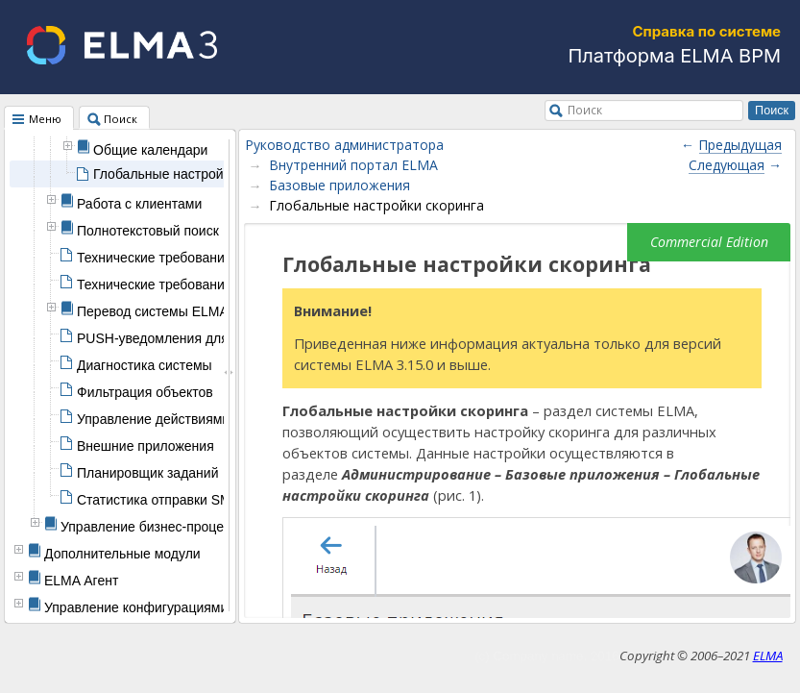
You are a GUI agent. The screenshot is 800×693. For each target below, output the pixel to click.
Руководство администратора (344, 145)
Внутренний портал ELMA (353, 165)
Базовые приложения (339, 185)
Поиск (585, 109)
